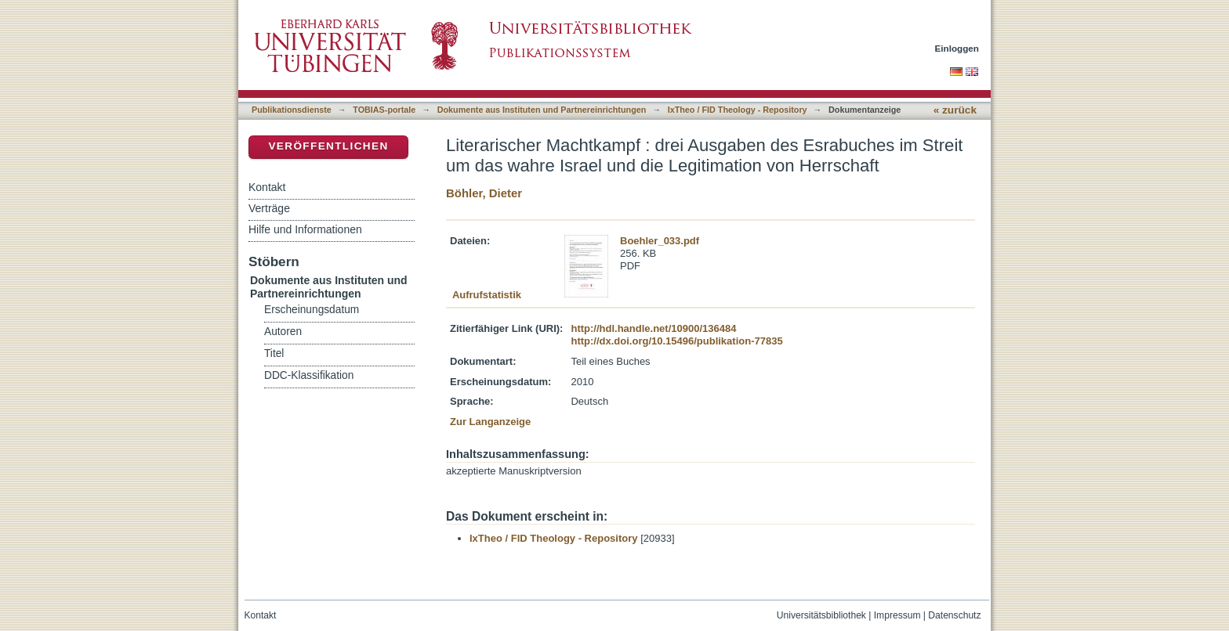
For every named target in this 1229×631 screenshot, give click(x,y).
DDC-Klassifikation (308, 375)
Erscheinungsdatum (311, 310)
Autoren (283, 331)
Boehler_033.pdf (659, 241)
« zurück (955, 110)
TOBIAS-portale (384, 109)
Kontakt (266, 187)
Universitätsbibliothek (821, 615)
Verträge (269, 208)
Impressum (897, 615)
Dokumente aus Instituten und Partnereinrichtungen (542, 109)
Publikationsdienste (292, 109)
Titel (274, 353)
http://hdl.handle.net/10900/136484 (653, 328)
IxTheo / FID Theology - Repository (737, 109)
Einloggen (957, 48)
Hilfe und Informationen (305, 229)
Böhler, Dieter (484, 193)
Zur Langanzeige (490, 421)
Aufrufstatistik (486, 295)
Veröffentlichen (328, 146)
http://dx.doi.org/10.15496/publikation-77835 (676, 341)
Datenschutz (954, 615)
